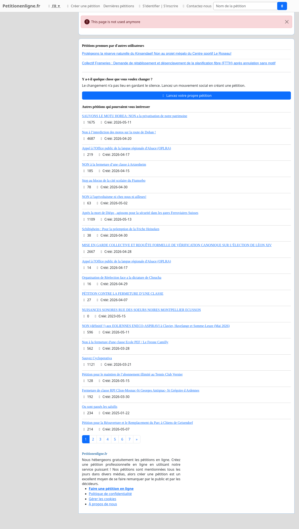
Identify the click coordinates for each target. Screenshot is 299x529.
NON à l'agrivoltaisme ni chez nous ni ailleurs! (114, 197)
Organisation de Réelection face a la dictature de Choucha (121, 277)
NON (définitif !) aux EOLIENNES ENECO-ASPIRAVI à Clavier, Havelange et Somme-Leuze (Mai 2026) (156, 326)
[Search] (245, 6)
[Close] (287, 22)
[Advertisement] (37, 76)
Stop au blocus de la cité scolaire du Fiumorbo (114, 180)
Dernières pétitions (118, 6)
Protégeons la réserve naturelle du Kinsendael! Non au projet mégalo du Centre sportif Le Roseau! (156, 53)
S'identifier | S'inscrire (157, 6)
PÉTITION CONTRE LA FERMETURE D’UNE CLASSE (122, 293)
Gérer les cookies (102, 499)
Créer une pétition (83, 6)
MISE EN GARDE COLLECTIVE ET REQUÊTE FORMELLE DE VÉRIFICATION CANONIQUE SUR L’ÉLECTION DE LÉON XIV (177, 245)
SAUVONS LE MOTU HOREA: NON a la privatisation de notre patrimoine (134, 116)
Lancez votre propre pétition (186, 95)
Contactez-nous (196, 6)
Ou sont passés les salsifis (99, 406)
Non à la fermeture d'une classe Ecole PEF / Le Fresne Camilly (125, 342)
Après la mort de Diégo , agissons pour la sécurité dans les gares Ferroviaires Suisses (140, 213)
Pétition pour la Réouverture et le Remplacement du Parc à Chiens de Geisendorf (137, 422)
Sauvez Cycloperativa (97, 358)
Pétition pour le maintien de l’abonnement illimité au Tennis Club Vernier (132, 374)
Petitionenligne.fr (21, 6)
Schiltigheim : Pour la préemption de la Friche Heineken (120, 229)
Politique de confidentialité (110, 493)
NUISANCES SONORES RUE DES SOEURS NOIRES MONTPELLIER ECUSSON (141, 310)
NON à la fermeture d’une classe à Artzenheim (114, 164)
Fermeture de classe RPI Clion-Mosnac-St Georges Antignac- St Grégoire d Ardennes (140, 390)
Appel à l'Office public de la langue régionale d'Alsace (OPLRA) (126, 148)
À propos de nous (103, 504)
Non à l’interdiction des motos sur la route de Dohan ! (119, 132)
